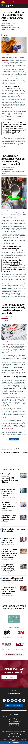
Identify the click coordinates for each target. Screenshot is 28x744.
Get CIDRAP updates (14, 742)
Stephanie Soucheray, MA (7, 25)
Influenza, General (10, 171)
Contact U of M (22, 739)
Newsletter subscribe (14, 705)
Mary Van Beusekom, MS (7, 169)
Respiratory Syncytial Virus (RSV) (14, 27)
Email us (14, 725)
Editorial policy (14, 693)
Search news (14, 696)
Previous (16, 449)
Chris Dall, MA (4, 318)
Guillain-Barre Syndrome (8, 29)
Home (14, 690)
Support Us (9, 677)
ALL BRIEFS (14, 439)
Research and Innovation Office (9, 739)
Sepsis (6, 320)
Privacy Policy (14, 740)
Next (18, 449)
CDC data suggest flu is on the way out (10, 453)
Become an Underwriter (14, 654)
